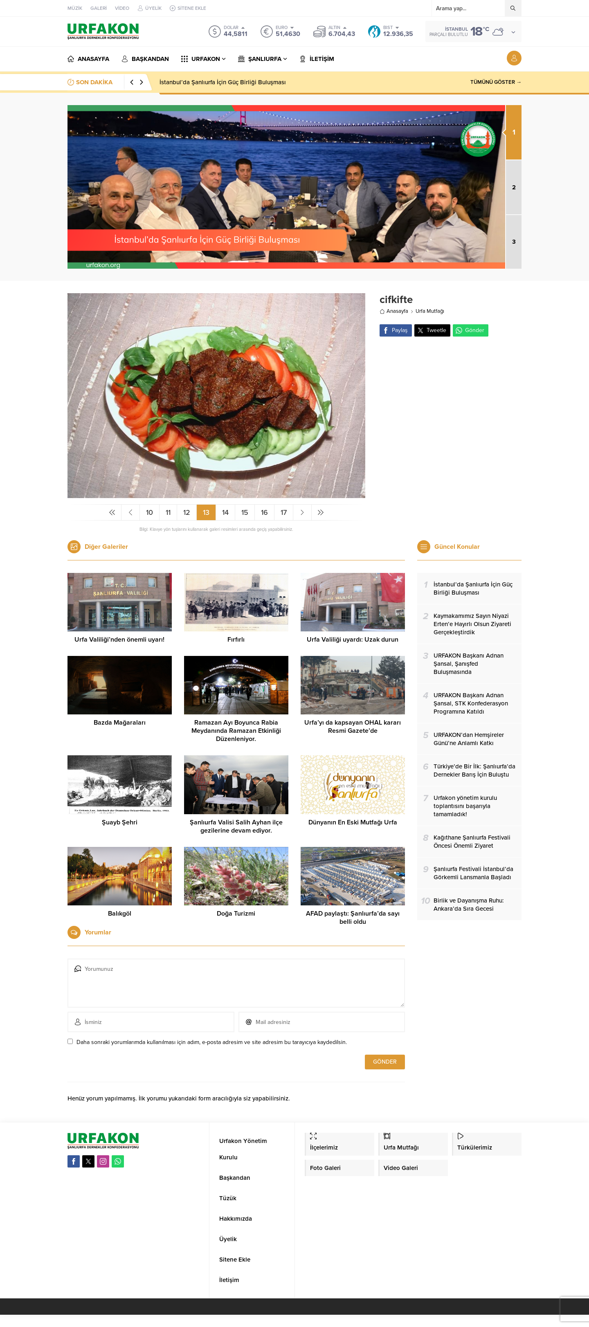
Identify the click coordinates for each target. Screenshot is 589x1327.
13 (206, 512)
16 (264, 512)
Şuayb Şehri (119, 822)
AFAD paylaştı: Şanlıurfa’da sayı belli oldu (353, 917)
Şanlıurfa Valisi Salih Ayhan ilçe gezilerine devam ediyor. (236, 826)
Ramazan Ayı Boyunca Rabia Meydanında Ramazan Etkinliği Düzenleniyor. (236, 731)
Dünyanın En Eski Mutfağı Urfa (352, 822)
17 (284, 512)
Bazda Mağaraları (120, 723)
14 (225, 512)
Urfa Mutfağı (430, 311)
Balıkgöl (119, 913)
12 (186, 512)
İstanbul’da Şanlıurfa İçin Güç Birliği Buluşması (223, 82)
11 (168, 512)
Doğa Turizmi (236, 913)
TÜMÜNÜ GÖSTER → (496, 82)
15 (244, 512)
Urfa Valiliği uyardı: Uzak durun (352, 639)
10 (149, 512)
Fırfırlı (236, 639)
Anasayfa (394, 311)
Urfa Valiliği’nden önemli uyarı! (119, 639)
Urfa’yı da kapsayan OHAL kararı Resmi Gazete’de (352, 727)
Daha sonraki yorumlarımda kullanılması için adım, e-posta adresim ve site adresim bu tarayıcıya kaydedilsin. (211, 1042)
